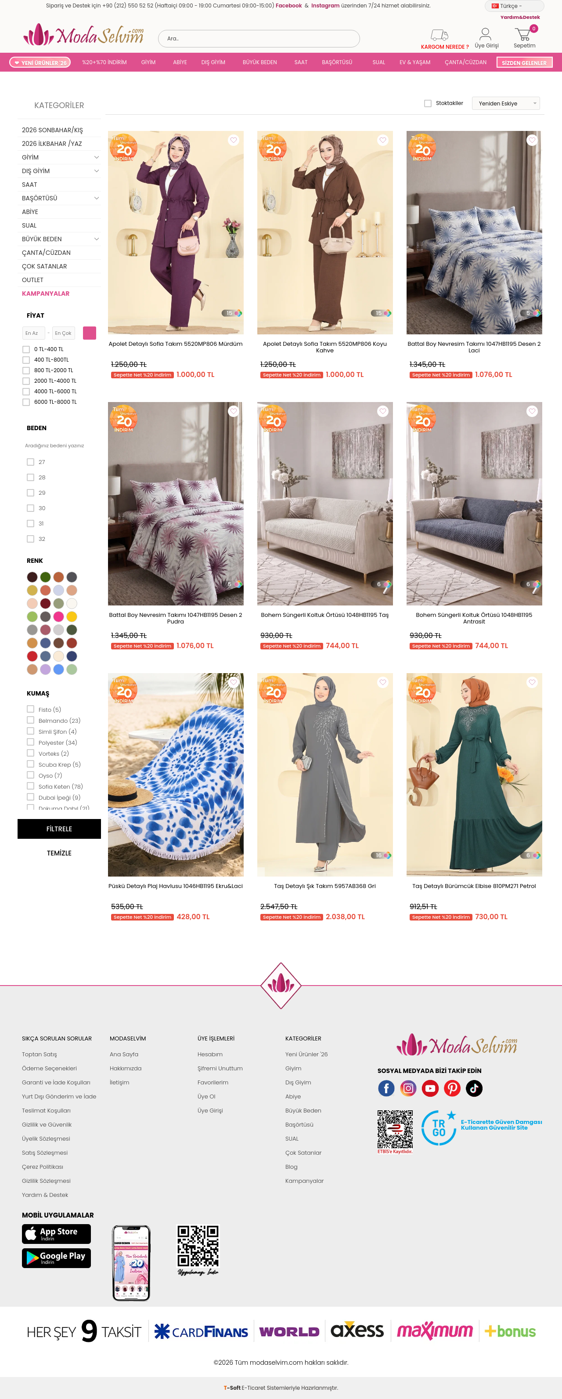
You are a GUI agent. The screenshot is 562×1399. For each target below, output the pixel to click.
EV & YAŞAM (415, 62)
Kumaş (38, 693)
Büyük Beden (303, 1110)
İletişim (120, 1082)
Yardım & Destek (45, 1195)
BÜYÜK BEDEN (260, 62)
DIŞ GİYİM (213, 62)
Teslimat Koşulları (46, 1110)
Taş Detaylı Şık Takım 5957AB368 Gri (325, 886)
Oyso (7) (44, 775)
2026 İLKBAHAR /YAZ (52, 143)
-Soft (233, 1358)
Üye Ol (207, 1096)
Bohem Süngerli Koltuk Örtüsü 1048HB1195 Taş (325, 615)
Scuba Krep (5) (54, 764)
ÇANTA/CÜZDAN (465, 62)
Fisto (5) (44, 709)
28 (36, 477)
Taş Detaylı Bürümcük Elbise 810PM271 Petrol (474, 886)
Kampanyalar (304, 1181)
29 (36, 493)
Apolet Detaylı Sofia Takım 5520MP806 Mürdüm (175, 344)
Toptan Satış (39, 1054)
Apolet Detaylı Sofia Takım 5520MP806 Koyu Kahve (325, 347)
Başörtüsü (299, 1124)
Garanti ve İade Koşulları (56, 1082)
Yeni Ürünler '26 (306, 1054)
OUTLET (32, 279)
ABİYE (180, 62)
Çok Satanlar (303, 1153)
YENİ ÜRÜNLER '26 (44, 63)
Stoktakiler (443, 103)
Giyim (293, 1068)
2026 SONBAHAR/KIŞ (52, 130)
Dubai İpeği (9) (54, 797)
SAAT (301, 62)
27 (36, 462)
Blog (291, 1167)
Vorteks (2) (48, 753)
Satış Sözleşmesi (45, 1153)
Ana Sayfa (124, 1054)
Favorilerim (213, 1082)
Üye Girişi (210, 1110)
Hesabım (210, 1054)
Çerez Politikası (42, 1167)
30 (36, 508)
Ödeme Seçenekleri (49, 1068)
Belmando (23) (54, 720)
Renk (35, 560)
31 (35, 523)
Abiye (293, 1096)
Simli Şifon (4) (52, 731)
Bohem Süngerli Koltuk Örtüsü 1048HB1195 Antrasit (474, 618)
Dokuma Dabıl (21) (58, 808)
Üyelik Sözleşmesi (46, 1138)
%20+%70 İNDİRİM (104, 62)
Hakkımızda (126, 1068)
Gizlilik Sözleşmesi (46, 1181)
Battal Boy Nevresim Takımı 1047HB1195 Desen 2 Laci (474, 347)
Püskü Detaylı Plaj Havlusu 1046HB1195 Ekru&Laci (175, 886)
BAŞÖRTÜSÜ (337, 62)
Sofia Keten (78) (55, 786)
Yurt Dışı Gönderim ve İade (59, 1096)
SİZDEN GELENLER (524, 63)
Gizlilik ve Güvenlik (47, 1124)
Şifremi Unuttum (220, 1068)
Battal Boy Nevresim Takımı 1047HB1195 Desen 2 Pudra (175, 618)
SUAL (377, 62)
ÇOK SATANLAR (44, 266)
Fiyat (35, 315)
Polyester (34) (52, 742)
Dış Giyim (298, 1082)
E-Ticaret (254, 1358)
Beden (37, 428)
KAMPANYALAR (45, 293)
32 (36, 539)
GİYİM (148, 62)
